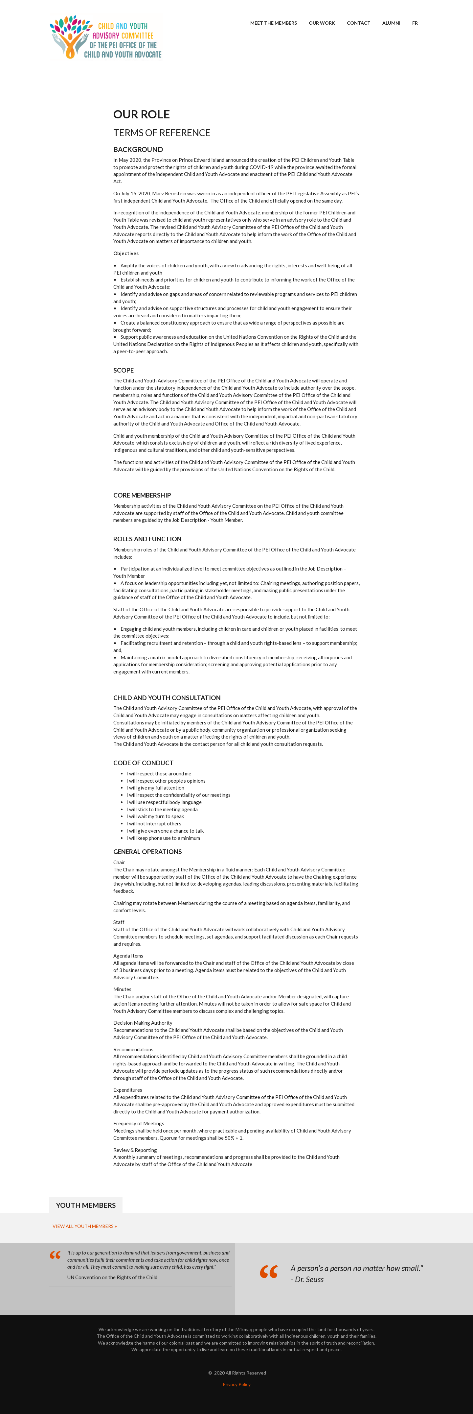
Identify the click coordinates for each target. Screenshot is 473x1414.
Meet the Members (273, 23)
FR (415, 23)
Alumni (391, 23)
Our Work (322, 23)
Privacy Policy (237, 1384)
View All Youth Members (83, 1226)
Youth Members (86, 1205)
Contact (359, 23)
